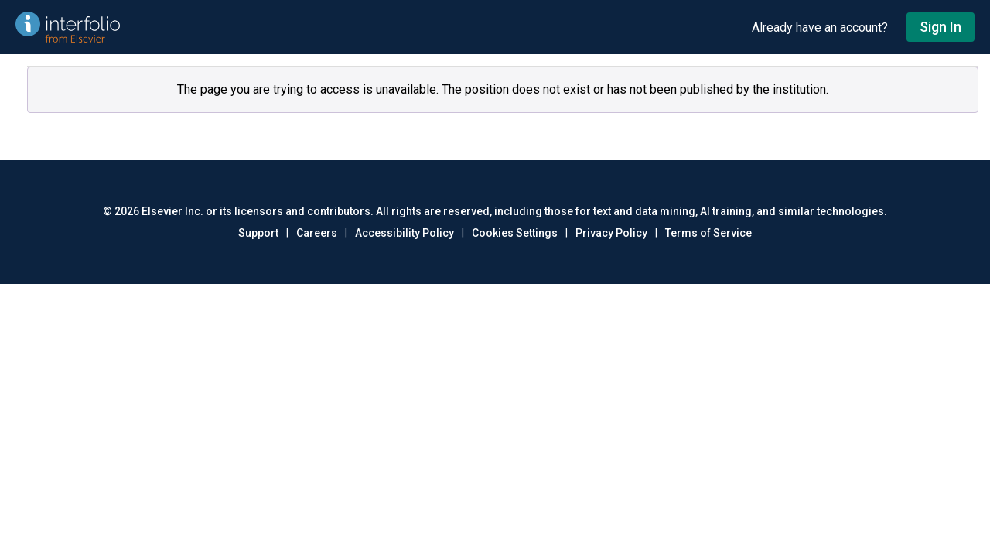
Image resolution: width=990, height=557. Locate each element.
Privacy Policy (611, 233)
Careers (316, 233)
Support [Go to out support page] (258, 233)
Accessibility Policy (404, 233)
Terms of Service (708, 233)
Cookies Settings (515, 233)
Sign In (940, 27)
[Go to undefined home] (375, 27)
